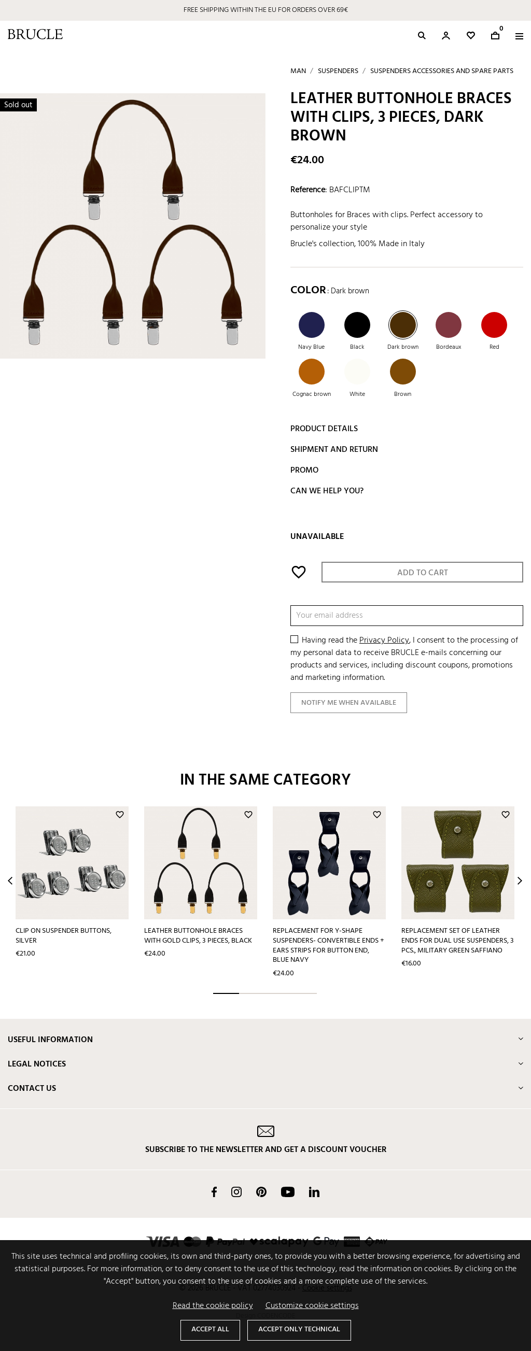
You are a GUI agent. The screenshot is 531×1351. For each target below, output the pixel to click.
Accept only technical (299, 1329)
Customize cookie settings (312, 1306)
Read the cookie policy (213, 1306)
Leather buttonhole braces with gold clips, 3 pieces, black (198, 936)
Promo (304, 470)
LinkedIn (314, 1192)
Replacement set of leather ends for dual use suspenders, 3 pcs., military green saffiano (457, 940)
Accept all (210, 1329)
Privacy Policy (384, 640)
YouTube (288, 1192)
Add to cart (422, 573)
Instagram (236, 1192)
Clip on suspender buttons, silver (63, 936)
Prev (10, 881)
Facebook (214, 1192)
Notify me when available (348, 703)
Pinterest (261, 1192)
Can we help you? (327, 491)
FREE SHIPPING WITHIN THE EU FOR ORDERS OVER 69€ (266, 10)
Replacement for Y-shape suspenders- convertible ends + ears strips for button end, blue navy (328, 945)
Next (520, 881)
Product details (324, 429)
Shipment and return (334, 450)
